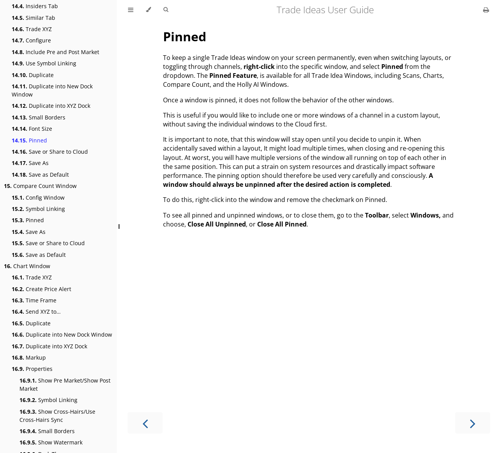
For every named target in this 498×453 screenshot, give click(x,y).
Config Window (38, 197)
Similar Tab (33, 17)
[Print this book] (486, 9)
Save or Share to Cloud (50, 151)
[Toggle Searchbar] (165, 9)
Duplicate (33, 75)
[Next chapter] (472, 423)
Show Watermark (50, 442)
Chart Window (27, 266)
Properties (32, 368)
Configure (31, 40)
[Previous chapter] (145, 423)
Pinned (29, 140)
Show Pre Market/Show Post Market (64, 384)
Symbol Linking (38, 208)
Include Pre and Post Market (55, 52)
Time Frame (34, 300)
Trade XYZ (32, 29)
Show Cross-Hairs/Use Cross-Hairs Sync (57, 415)
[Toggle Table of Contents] (131, 9)
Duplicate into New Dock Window (52, 90)
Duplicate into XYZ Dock (51, 105)
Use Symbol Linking (44, 63)
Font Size (32, 128)
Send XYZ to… (36, 311)
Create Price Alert (41, 289)
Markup (29, 357)
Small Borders (38, 117)
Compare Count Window (40, 186)
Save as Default (40, 174)
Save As (30, 163)
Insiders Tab (35, 6)
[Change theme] (148, 9)
